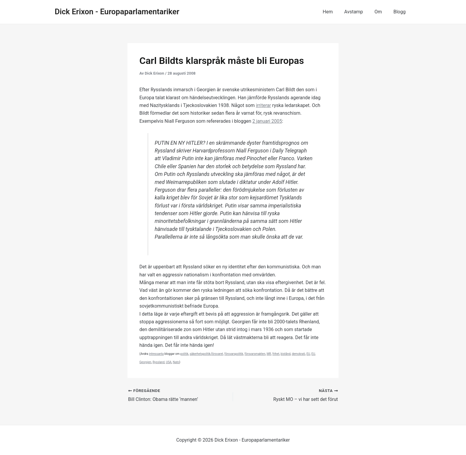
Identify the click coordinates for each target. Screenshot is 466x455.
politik (184, 353)
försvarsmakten (255, 353)
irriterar (263, 105)
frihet (276, 353)
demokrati (298, 353)
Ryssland (158, 362)
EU (308, 353)
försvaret (217, 353)
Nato (176, 362)
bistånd (285, 353)
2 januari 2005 (267, 121)
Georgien (145, 362)
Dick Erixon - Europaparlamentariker (117, 11)
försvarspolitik (233, 353)
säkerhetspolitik (200, 353)
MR (269, 353)
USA (168, 362)
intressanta (156, 353)
